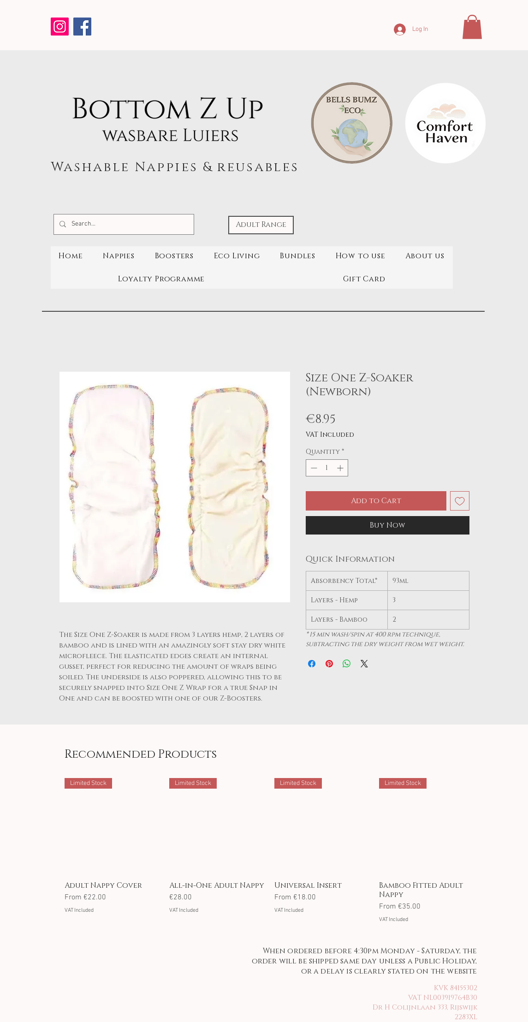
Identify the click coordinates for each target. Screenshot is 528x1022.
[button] (472, 27)
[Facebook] (82, 27)
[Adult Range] (261, 225)
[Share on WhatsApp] (346, 663)
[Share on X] (364, 663)
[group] (269, 851)
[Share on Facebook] (311, 663)
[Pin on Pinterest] (329, 663)
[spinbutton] (327, 468)
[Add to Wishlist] (459, 501)
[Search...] (122, 224)
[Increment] (341, 468)
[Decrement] (313, 468)
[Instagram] (60, 27)
